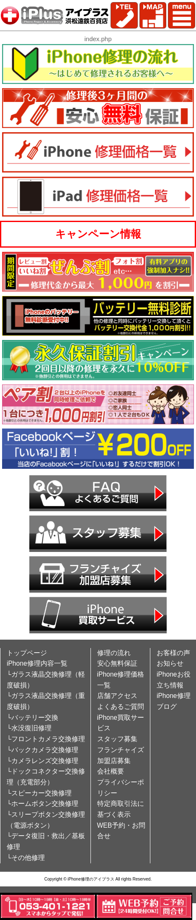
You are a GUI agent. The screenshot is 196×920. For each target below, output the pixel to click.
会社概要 (110, 771)
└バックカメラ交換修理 (42, 749)
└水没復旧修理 (29, 728)
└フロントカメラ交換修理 (46, 738)
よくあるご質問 (120, 706)
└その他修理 (26, 857)
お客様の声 (173, 652)
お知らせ (170, 663)
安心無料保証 (117, 663)
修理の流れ (114, 652)
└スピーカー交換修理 (39, 793)
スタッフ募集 (117, 738)
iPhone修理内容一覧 (37, 663)
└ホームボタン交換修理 (42, 803)
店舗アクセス (117, 695)
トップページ (27, 652)
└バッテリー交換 (32, 717)
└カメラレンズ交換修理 (42, 760)
